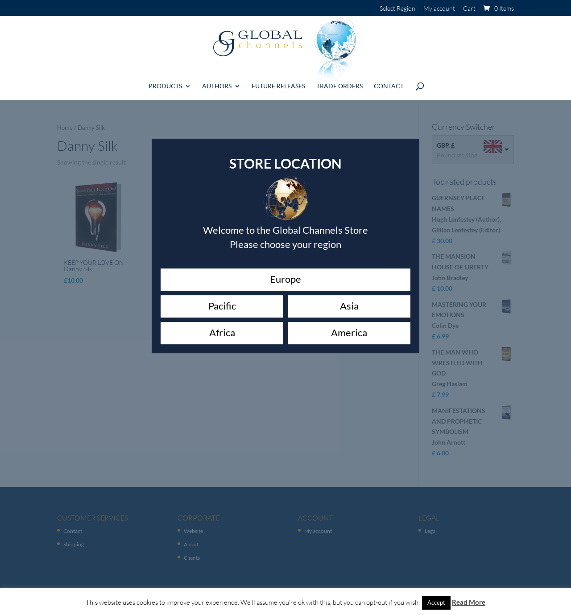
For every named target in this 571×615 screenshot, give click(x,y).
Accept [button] (436, 602)
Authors (217, 82)
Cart (469, 8)
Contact (389, 82)
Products (165, 82)
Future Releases (278, 82)
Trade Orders (339, 82)
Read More (468, 602)
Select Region (397, 8)
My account (439, 8)
